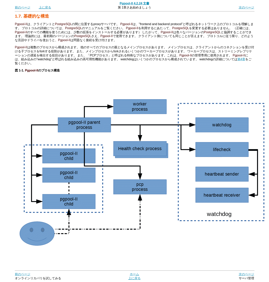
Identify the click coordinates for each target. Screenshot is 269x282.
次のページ (246, 7)
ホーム (134, 274)
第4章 (241, 59)
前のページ (22, 7)
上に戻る (45, 7)
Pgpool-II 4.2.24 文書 (134, 3)
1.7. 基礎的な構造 (32, 16)
